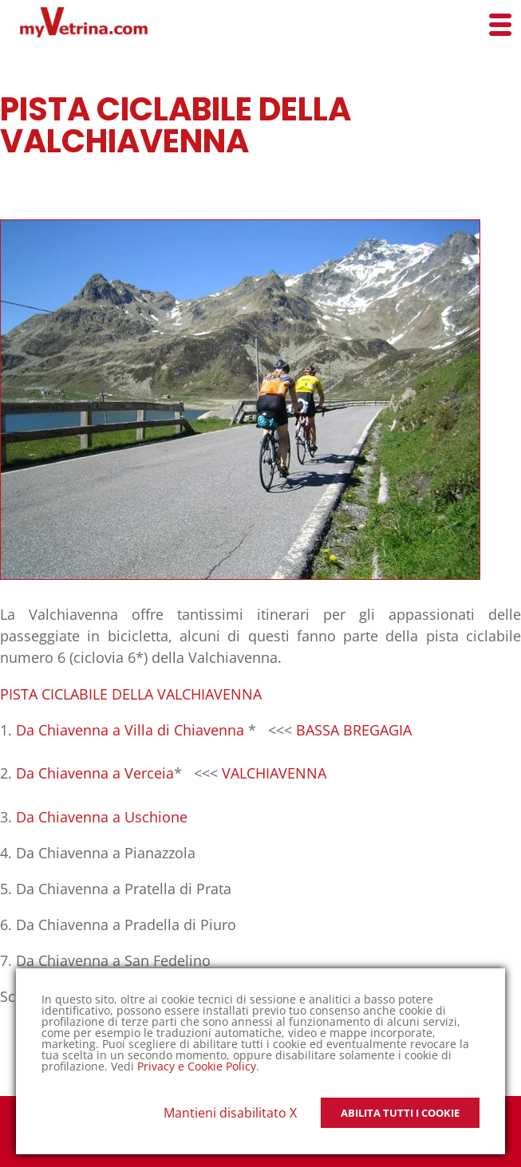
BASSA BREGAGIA (354, 729)
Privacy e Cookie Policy (196, 1066)
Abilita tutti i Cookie (400, 1113)
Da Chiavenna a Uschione (101, 816)
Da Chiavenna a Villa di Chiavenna (130, 729)
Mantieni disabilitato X (230, 1113)
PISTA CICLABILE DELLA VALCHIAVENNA (131, 694)
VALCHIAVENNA (274, 773)
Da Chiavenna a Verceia (95, 773)
